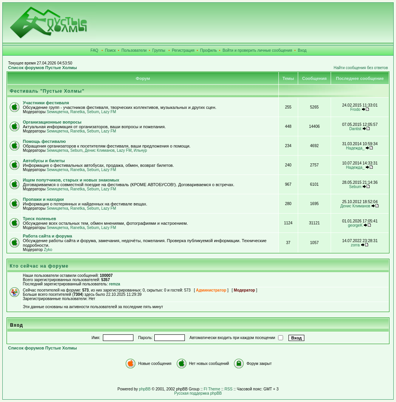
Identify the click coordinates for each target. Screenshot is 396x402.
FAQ (94, 50)
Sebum (93, 112)
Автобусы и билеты (44, 160)
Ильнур (140, 150)
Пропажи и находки (43, 199)
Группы (158, 50)
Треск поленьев (39, 218)
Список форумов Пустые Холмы (42, 67)
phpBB (144, 389)
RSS (229, 389)
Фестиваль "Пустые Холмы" (47, 91)
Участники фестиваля (46, 102)
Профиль (208, 50)
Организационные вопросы (52, 122)
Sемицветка (57, 112)
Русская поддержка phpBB (198, 393)
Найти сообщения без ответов (361, 68)
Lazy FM (108, 112)
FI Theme (212, 389)
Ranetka (77, 112)
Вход (302, 50)
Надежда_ (355, 148)
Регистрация (183, 50)
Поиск (110, 50)
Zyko (48, 250)
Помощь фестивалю (44, 141)
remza (114, 284)
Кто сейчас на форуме (39, 266)
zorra (355, 245)
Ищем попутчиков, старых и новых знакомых (71, 180)
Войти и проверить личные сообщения (257, 50)
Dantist (355, 129)
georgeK (355, 225)
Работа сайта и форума (47, 236)
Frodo (355, 109)
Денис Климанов (99, 150)
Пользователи (134, 50)
